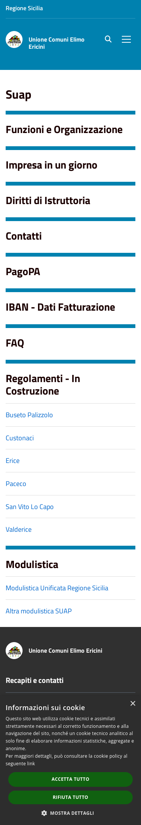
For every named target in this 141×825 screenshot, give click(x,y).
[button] (70, 812)
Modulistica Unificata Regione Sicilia (57, 588)
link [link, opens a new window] (31, 763)
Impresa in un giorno (51, 164)
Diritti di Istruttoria (48, 200)
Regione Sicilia (24, 7)
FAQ (15, 342)
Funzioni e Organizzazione (64, 129)
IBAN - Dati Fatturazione (60, 307)
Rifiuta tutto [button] (70, 797)
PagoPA (23, 271)
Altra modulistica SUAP (39, 611)
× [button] (132, 704)
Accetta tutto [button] (70, 779)
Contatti (24, 236)
